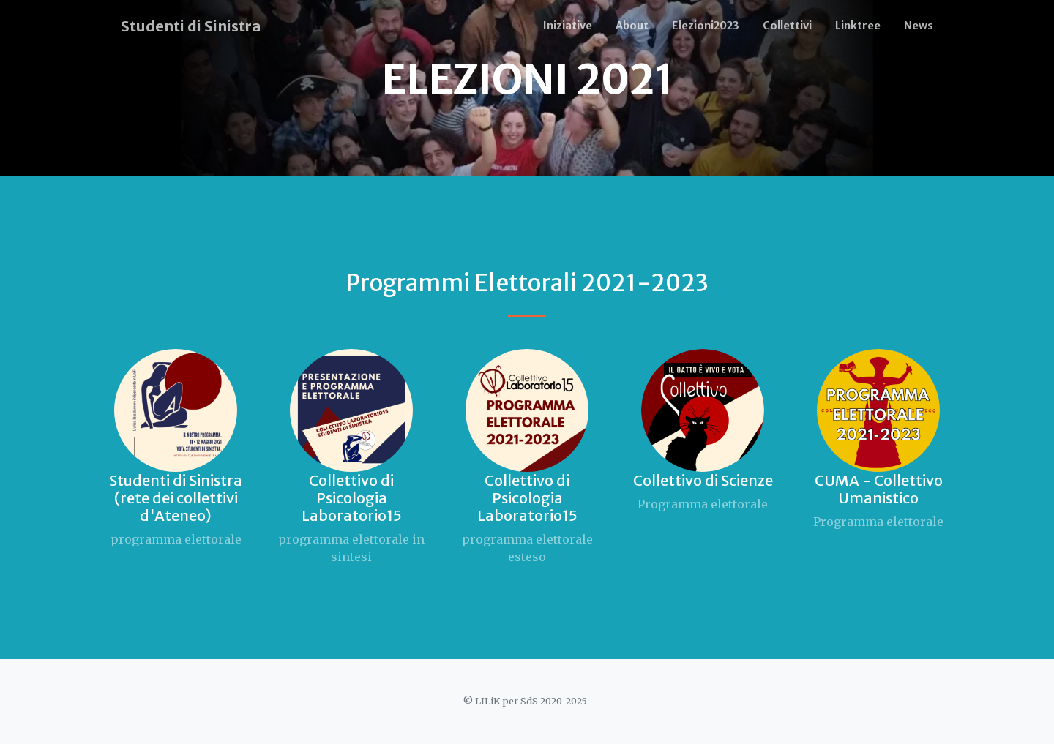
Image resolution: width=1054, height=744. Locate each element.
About (632, 25)
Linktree (858, 25)
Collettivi (787, 25)
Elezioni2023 (705, 25)
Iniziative (567, 25)
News (918, 25)
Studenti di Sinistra (191, 26)
